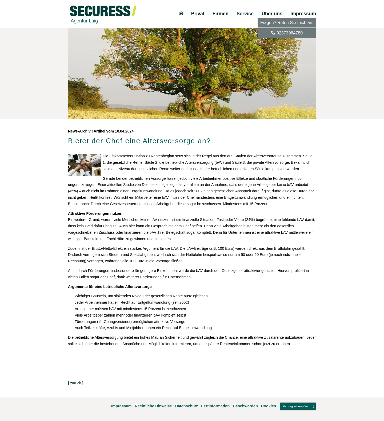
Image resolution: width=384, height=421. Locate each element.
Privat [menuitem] (198, 13)
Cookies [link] (268, 406)
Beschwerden (245, 406)
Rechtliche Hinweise (153, 406)
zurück (75, 383)
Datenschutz (186, 406)
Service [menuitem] (245, 13)
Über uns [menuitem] (272, 13)
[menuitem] (181, 13)
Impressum (121, 406)
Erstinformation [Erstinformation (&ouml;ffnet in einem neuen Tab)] (215, 406)
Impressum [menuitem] (303, 13)
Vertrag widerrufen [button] (295, 406)
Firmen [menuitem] (221, 13)
